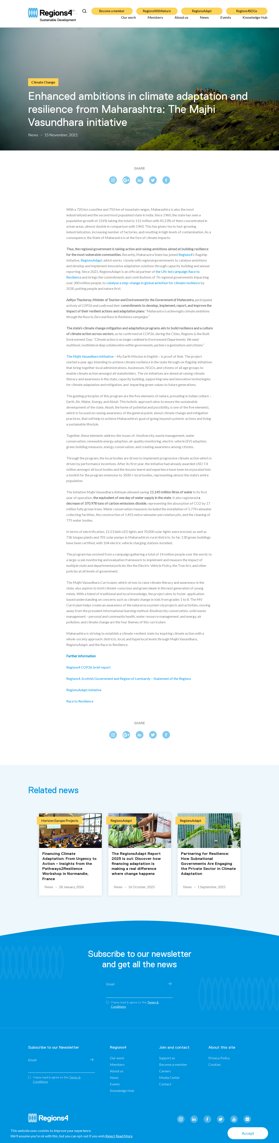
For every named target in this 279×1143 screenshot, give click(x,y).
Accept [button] (248, 1133)
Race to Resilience (79, 701)
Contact (165, 1084)
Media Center (169, 1077)
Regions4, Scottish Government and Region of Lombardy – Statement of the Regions (128, 678)
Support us (167, 1058)
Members (155, 20)
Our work (128, 20)
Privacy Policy (219, 1058)
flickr (247, 1119)
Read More (124, 1136)
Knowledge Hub (255, 20)
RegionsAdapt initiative (83, 690)
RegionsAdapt (202, 8)
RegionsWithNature (157, 8)
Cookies (214, 1064)
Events (225, 20)
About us (181, 20)
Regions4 (185, 254)
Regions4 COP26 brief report (88, 667)
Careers (165, 1071)
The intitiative (90, 356)
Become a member (112, 8)
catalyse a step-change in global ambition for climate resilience (153, 283)
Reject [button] (110, 1136)
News (204, 20)
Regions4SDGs (246, 8)
